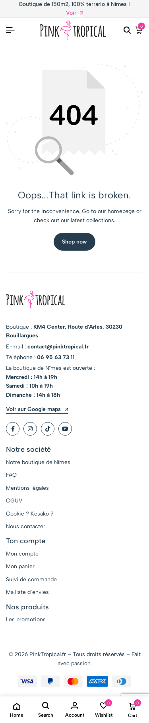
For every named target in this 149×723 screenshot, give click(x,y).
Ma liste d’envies (27, 592)
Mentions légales (27, 488)
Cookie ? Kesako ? (30, 513)
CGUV (14, 500)
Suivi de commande (31, 579)
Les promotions (26, 619)
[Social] (12, 429)
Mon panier (20, 566)
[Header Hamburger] (10, 30)
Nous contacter (25, 526)
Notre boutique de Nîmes (38, 462)
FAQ (11, 475)
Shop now (74, 241)
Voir (74, 13)
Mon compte (22, 553)
